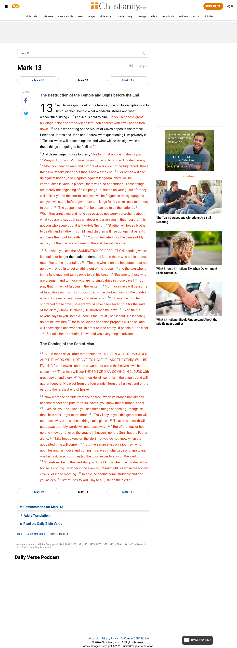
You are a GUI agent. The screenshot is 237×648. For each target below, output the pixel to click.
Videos (154, 16)
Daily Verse (47, 16)
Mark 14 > (128, 80)
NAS (142, 66)
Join (213, 6)
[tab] (83, 506)
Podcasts (183, 16)
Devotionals (168, 16)
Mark (52, 534)
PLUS (196, 16)
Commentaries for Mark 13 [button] (41, 507)
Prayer (91, 16)
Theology (141, 16)
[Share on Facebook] (26, 101)
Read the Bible (65, 16)
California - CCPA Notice (134, 638)
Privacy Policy (110, 638)
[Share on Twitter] (26, 114)
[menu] (6, 7)
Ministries (208, 16)
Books (36, 534)
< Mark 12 (38, 80)
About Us (93, 638)
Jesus (81, 16)
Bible (19, 534)
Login (229, 6)
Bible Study (105, 16)
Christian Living (124, 16)
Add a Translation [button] (35, 516)
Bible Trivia (31, 16)
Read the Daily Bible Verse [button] (41, 524)
